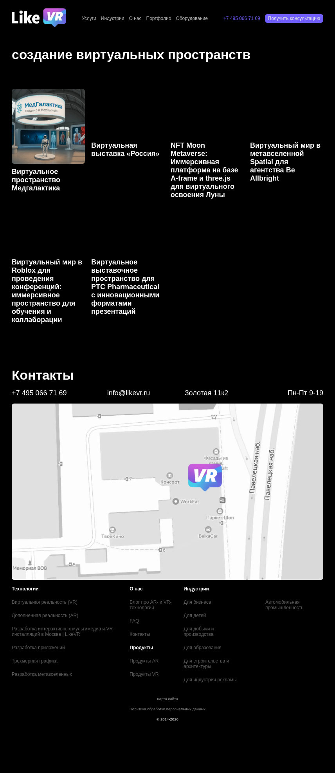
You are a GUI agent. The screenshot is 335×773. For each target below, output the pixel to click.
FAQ (134, 621)
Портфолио (158, 18)
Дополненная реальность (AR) (45, 615)
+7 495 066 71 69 (241, 18)
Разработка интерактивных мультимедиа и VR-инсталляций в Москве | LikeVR (63, 631)
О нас (135, 18)
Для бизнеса (197, 602)
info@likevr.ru (128, 393)
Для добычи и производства (199, 631)
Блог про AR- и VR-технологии (150, 604)
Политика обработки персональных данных (167, 709)
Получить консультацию (294, 18)
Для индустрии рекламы (210, 679)
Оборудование (192, 18)
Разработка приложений (38, 647)
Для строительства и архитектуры (206, 663)
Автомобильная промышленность (284, 604)
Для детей (195, 615)
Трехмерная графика (35, 661)
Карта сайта (167, 699)
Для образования (203, 647)
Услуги (89, 18)
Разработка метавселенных (42, 674)
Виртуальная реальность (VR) (44, 602)
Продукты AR (144, 661)
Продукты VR (144, 674)
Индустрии (112, 18)
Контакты (140, 634)
